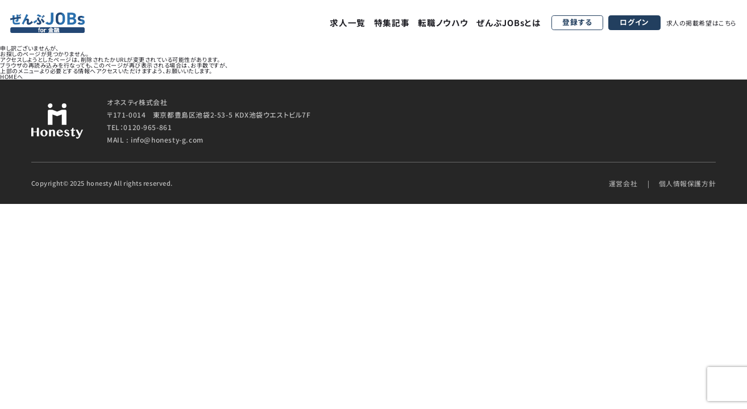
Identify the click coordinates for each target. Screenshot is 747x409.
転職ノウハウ (443, 22)
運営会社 (623, 183)
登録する (577, 21)
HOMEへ (11, 76)
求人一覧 (348, 22)
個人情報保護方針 (687, 183)
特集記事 (392, 22)
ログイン (634, 21)
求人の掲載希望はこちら (701, 22)
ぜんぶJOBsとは (508, 22)
